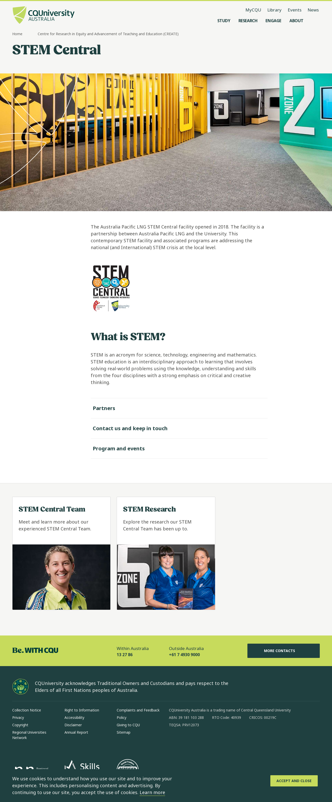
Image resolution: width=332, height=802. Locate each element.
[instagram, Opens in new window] (187, 741)
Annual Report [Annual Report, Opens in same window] (76, 732)
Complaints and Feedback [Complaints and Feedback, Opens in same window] (138, 710)
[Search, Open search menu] (315, 20)
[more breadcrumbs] (32, 34)
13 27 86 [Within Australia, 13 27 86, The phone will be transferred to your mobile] (124, 654)
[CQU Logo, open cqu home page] (43, 15)
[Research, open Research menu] (248, 21)
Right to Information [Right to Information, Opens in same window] (81, 710)
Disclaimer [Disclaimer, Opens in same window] (73, 724)
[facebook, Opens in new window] (174, 741)
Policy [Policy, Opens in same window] (121, 717)
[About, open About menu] (296, 21)
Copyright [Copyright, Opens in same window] (20, 724)
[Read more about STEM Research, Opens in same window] (166, 553)
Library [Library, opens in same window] (274, 10)
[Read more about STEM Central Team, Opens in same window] (61, 553)
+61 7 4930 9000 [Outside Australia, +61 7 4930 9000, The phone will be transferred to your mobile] (184, 654)
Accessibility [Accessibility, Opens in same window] (74, 717)
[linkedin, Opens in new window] (201, 741)
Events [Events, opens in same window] (294, 10)
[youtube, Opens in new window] (227, 741)
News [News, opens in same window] (313, 10)
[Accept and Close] (294, 780)
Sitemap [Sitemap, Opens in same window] (123, 732)
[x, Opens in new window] (214, 741)
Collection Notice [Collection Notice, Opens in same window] (26, 710)
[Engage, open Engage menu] (273, 21)
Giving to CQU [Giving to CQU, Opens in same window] (128, 724)
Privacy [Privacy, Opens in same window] (18, 717)
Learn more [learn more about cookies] (152, 792)
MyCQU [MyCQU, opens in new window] (253, 10)
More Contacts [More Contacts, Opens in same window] (283, 651)
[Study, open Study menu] (223, 21)
